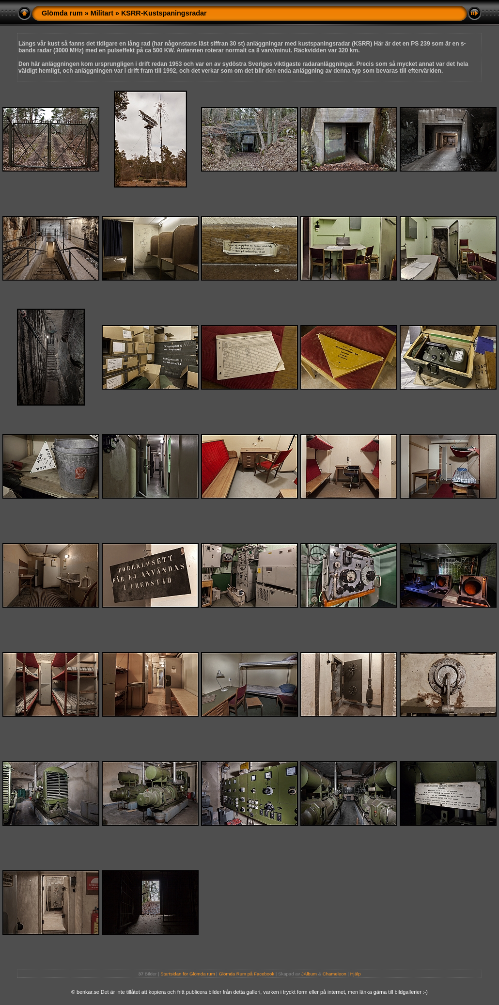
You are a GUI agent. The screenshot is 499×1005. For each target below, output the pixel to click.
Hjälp (355, 973)
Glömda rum (62, 13)
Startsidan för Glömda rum (187, 973)
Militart (102, 13)
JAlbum (309, 973)
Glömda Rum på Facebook (247, 973)
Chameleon (334, 973)
